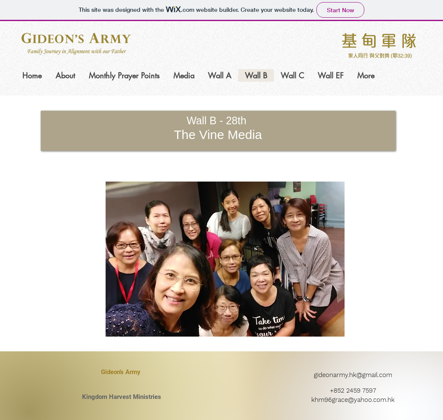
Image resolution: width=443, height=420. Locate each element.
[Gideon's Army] (121, 372)
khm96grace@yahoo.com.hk (353, 400)
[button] (225, 259)
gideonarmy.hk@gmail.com (353, 375)
